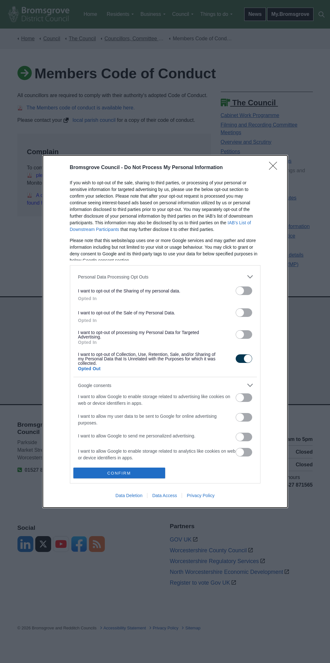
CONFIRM (119, 473)
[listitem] (165, 276)
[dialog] (165, 331)
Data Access (164, 495)
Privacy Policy (200, 495)
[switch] (244, 290)
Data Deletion (129, 495)
